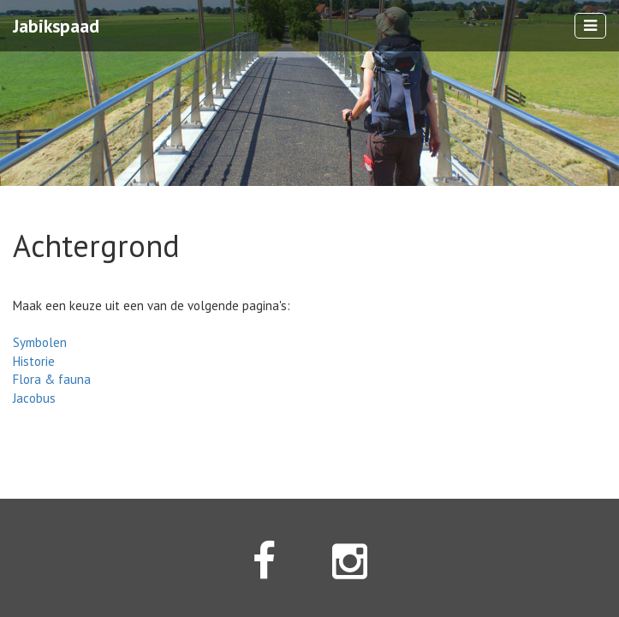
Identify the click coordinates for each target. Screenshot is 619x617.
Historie (34, 361)
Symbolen (40, 342)
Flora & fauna (52, 379)
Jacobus (34, 398)
